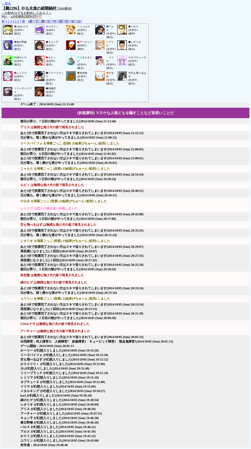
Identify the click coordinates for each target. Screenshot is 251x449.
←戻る (6, 3)
